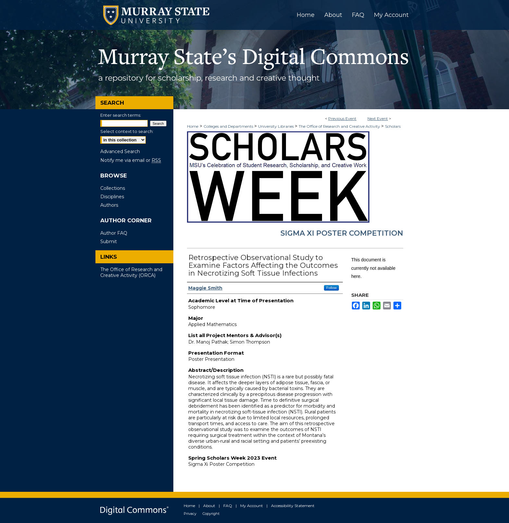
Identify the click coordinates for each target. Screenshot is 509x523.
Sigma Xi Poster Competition (341, 233)
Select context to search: (127, 131)
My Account (251, 505)
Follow (331, 288)
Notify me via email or (130, 160)
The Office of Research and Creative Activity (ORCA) (131, 272)
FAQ (227, 505)
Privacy (190, 513)
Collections (112, 188)
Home (192, 126)
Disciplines (112, 197)
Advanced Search (120, 151)
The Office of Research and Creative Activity (340, 126)
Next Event (377, 118)
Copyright (211, 513)
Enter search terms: (120, 115)
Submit (108, 241)
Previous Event (342, 118)
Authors (109, 205)
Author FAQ (113, 233)
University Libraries (276, 126)
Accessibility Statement (293, 505)
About (209, 505)
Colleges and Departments (229, 126)
